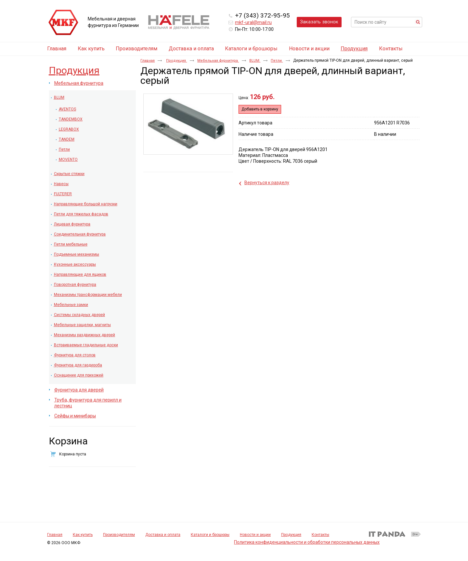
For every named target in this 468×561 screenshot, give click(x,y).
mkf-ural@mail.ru (253, 22)
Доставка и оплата (162, 534)
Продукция (354, 48)
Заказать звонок (319, 22)
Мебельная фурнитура (218, 60)
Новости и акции (255, 534)
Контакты (320, 534)
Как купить (83, 534)
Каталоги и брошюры (210, 534)
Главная (147, 60)
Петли (277, 60)
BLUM (254, 60)
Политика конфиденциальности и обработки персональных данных (307, 542)
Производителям (119, 534)
